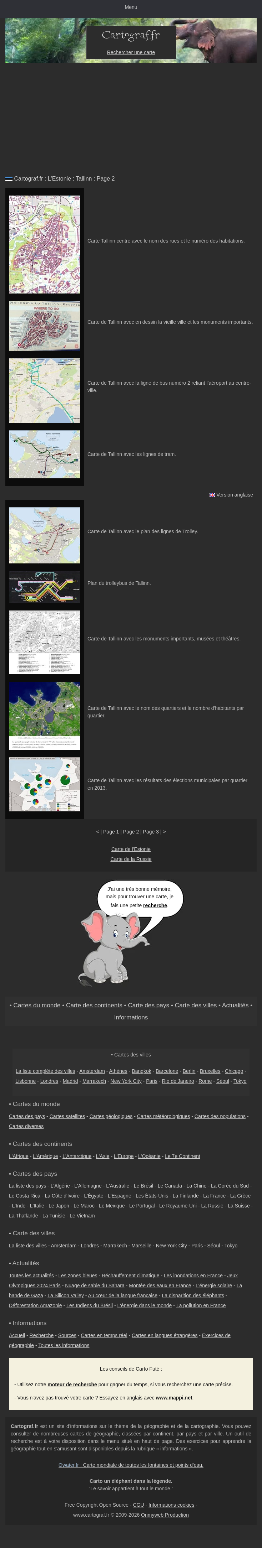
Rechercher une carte (131, 52)
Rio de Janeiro (178, 1081)
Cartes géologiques (111, 1116)
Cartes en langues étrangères (164, 1335)
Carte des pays (148, 1005)
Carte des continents (94, 1005)
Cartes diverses (26, 1126)
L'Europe (124, 1156)
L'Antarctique (76, 1156)
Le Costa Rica (24, 1196)
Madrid (70, 1081)
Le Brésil (143, 1186)
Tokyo (240, 1081)
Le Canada (170, 1186)
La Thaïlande (23, 1216)
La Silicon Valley (65, 1295)
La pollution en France (201, 1305)
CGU (138, 1505)
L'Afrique (19, 1156)
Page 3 (151, 832)
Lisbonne (25, 1081)
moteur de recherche (72, 1384)
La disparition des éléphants (193, 1295)
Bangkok (141, 1071)
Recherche (42, 1335)
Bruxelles (210, 1071)
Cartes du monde (36, 1005)
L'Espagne (119, 1196)
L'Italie (37, 1206)
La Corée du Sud (230, 1186)
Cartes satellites (67, 1116)
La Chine (197, 1186)
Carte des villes (196, 1005)
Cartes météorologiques (163, 1116)
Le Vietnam (82, 1216)
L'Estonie (59, 179)
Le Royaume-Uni (178, 1206)
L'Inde (19, 1206)
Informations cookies (171, 1505)
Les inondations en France (193, 1275)
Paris (151, 1081)
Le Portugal (142, 1206)
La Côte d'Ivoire (62, 1196)
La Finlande (186, 1196)
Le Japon (59, 1206)
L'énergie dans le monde (144, 1305)
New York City (126, 1081)
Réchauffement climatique (131, 1275)
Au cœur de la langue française (123, 1295)
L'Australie (117, 1186)
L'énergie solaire (214, 1285)
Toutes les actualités (31, 1275)
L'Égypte (93, 1196)
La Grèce (240, 1196)
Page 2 (131, 832)
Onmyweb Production (165, 1515)
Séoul (222, 1081)
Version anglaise (234, 495)
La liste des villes (28, 1245)
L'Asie (103, 1156)
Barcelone (167, 1071)
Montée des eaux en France (160, 1285)
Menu (131, 7)
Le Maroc (84, 1206)
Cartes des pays (27, 1116)
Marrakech (94, 1081)
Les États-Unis (152, 1196)
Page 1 (111, 832)
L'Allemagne (88, 1186)
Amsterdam (92, 1071)
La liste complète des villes (45, 1071)
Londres (49, 1081)
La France (214, 1196)
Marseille (141, 1245)
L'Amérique (45, 1156)
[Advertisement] (131, 116)
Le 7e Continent (182, 1156)
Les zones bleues (78, 1275)
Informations (131, 1017)
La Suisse (239, 1206)
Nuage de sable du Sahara (95, 1285)
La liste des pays (27, 1186)
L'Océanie (149, 1156)
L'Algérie (60, 1186)
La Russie (212, 1206)
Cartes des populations (220, 1116)
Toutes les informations (63, 1345)
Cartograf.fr (28, 179)
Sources (67, 1335)
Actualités (235, 1005)
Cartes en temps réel (104, 1335)
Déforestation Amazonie (35, 1305)
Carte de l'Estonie (131, 849)
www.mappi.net (174, 1398)
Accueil (17, 1335)
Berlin (189, 1071)
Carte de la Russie (130, 859)
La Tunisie (53, 1216)
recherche (155, 905)
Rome (205, 1081)
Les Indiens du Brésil (89, 1305)
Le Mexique (112, 1206)
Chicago (234, 1071)
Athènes (118, 1071)
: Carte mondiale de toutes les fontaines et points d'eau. (131, 1465)
